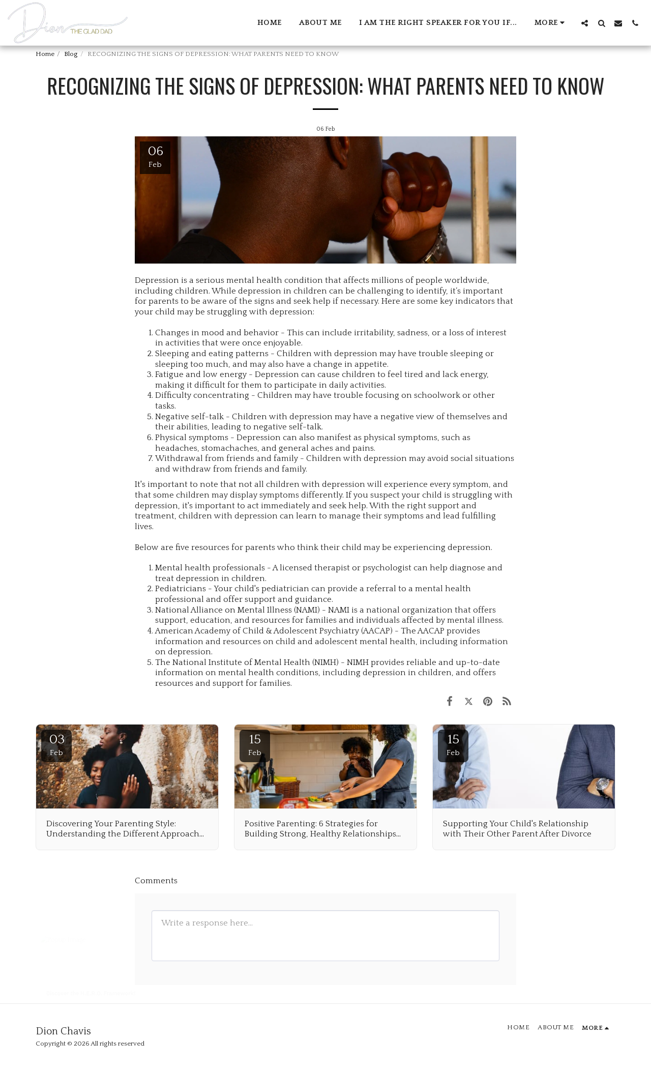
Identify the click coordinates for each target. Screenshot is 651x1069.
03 (56, 744)
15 (255, 744)
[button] (585, 23)
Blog (71, 53)
